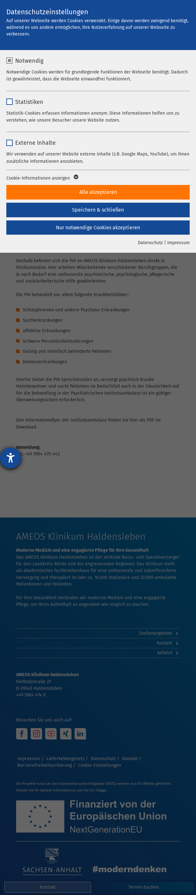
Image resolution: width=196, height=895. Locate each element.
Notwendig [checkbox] (29, 60)
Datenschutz (150, 242)
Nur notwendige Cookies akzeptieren (98, 228)
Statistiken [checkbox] (29, 101)
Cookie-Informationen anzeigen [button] (41, 178)
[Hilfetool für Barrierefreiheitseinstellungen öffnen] (10, 458)
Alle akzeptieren (98, 192)
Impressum (178, 242)
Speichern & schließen (98, 210)
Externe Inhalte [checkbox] (35, 142)
